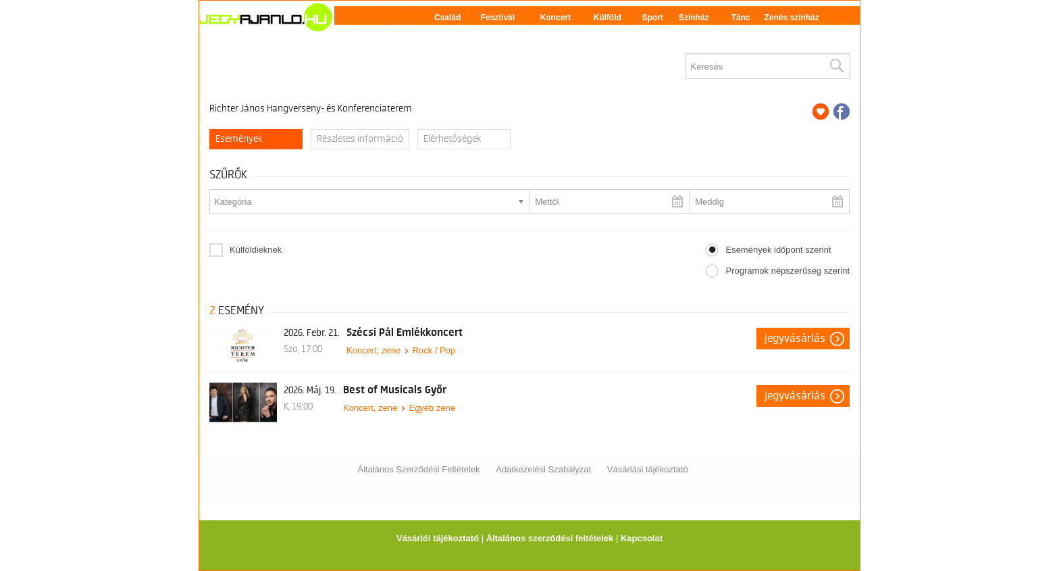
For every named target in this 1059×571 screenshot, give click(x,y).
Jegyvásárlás (795, 338)
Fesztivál (497, 17)
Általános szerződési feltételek (550, 538)
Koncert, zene (373, 350)
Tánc (740, 17)
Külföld (607, 17)
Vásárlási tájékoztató (647, 469)
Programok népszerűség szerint (787, 271)
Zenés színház (791, 17)
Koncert (555, 17)
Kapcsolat (642, 538)
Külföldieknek (256, 250)
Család (447, 17)
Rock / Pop (433, 350)
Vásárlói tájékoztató (437, 538)
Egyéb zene (432, 408)
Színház (694, 17)
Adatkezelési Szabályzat (543, 469)
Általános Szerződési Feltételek (418, 469)
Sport (652, 17)
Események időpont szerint (778, 250)
